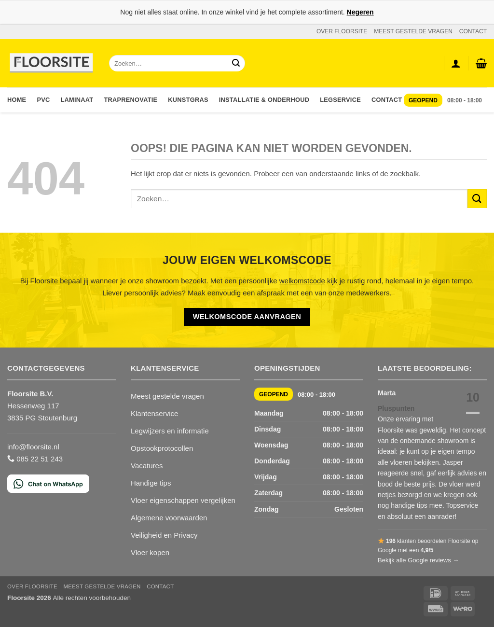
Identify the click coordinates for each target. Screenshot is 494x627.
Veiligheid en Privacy (164, 535)
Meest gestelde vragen (167, 396)
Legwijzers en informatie (170, 431)
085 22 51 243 (35, 459)
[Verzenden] (236, 63)
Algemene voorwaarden (169, 518)
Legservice (340, 99)
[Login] (456, 63)
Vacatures (147, 465)
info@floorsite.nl (33, 447)
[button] (481, 63)
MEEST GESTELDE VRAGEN (413, 31)
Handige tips (151, 483)
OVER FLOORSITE (341, 31)
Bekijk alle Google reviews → (418, 560)
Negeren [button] (360, 12)
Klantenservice (154, 413)
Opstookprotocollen (162, 448)
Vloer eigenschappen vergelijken (183, 500)
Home (16, 99)
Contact (386, 99)
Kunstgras (188, 99)
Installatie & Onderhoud (264, 99)
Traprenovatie (130, 99)
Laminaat (77, 99)
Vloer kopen (150, 552)
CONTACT (473, 31)
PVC (43, 99)
